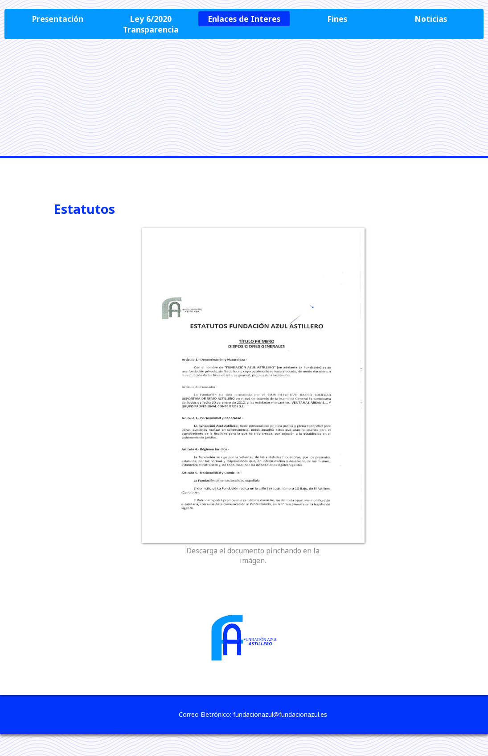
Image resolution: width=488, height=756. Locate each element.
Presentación (57, 18)
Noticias (430, 18)
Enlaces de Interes (244, 18)
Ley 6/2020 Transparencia (151, 24)
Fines (337, 18)
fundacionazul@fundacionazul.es (280, 714)
